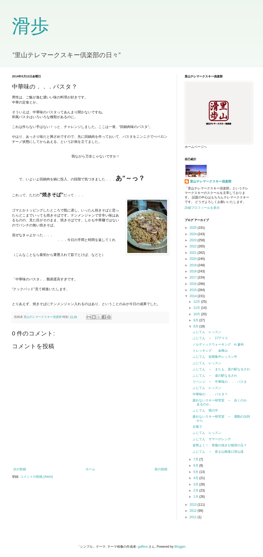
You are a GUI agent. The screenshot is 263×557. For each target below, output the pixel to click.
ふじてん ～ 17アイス (210, 338)
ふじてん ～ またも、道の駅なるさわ (221, 369)
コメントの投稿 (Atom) (36, 477)
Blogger (180, 546)
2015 (194, 290)
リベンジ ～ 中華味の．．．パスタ (220, 382)
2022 (194, 246)
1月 (196, 496)
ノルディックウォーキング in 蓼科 (218, 344)
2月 (196, 490)
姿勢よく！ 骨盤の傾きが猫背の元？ (220, 445)
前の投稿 (161, 469)
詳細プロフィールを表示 (202, 208)
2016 (194, 284)
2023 (194, 240)
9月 (196, 320)
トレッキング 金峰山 (210, 350)
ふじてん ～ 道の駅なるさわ (215, 375)
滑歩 (30, 26)
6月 (196, 465)
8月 (196, 326)
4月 (196, 478)
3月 (196, 484)
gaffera (143, 546)
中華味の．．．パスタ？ (210, 394)
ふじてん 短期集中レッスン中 (215, 357)
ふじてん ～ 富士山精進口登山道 (218, 452)
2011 (194, 517)
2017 (194, 277)
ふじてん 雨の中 (205, 410)
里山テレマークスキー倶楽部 (210, 181)
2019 (194, 265)
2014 (194, 296)
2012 (194, 511)
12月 (197, 302)
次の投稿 (19, 469)
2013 (194, 504)
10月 (197, 314)
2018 (194, 271)
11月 (197, 308)
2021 (194, 253)
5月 (196, 472)
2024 (194, 234)
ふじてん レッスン (207, 332)
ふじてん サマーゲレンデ (212, 439)
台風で (197, 427)
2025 (194, 228)
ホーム (90, 469)
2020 (194, 259)
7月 (196, 459)
